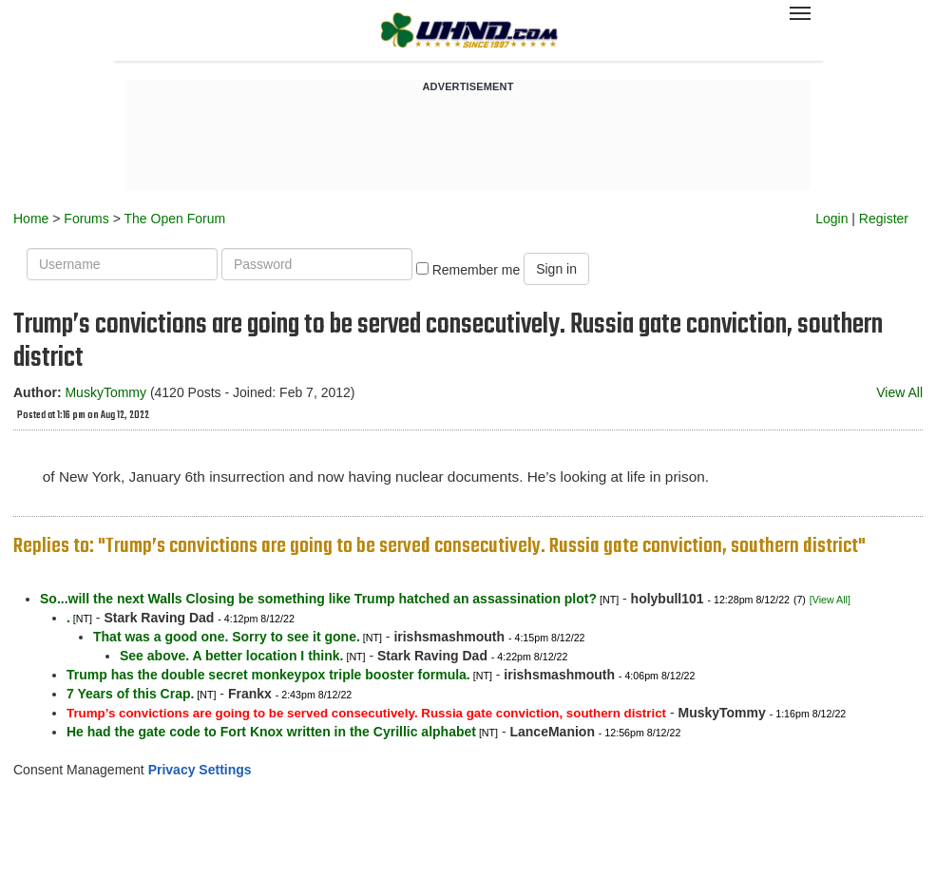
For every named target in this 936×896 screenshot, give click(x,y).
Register (883, 218)
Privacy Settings (200, 769)
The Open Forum (174, 218)
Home (30, 218)
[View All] (830, 599)
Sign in (556, 268)
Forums (86, 218)
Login (831, 218)
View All (899, 392)
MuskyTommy (105, 392)
